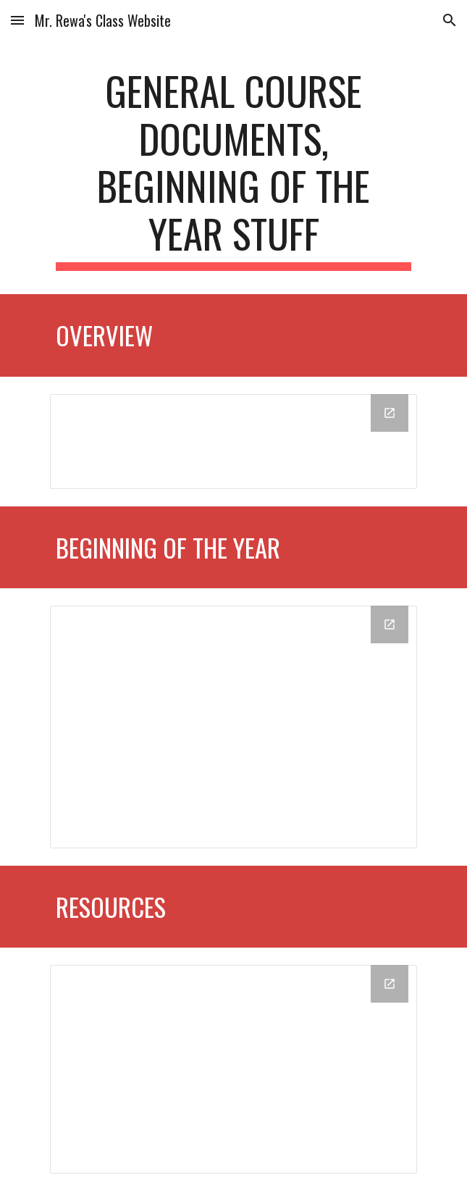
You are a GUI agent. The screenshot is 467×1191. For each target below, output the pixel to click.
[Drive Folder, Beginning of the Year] (233, 727)
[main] (233, 169)
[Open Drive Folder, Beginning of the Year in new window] (389, 624)
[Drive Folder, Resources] (233, 1069)
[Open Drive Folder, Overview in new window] (389, 413)
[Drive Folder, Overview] (233, 441)
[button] (17, 20)
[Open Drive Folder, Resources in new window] (389, 984)
